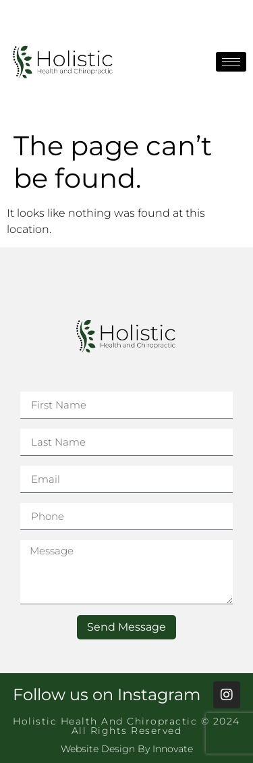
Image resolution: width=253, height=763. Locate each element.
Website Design (98, 749)
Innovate (172, 749)
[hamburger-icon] (231, 62)
